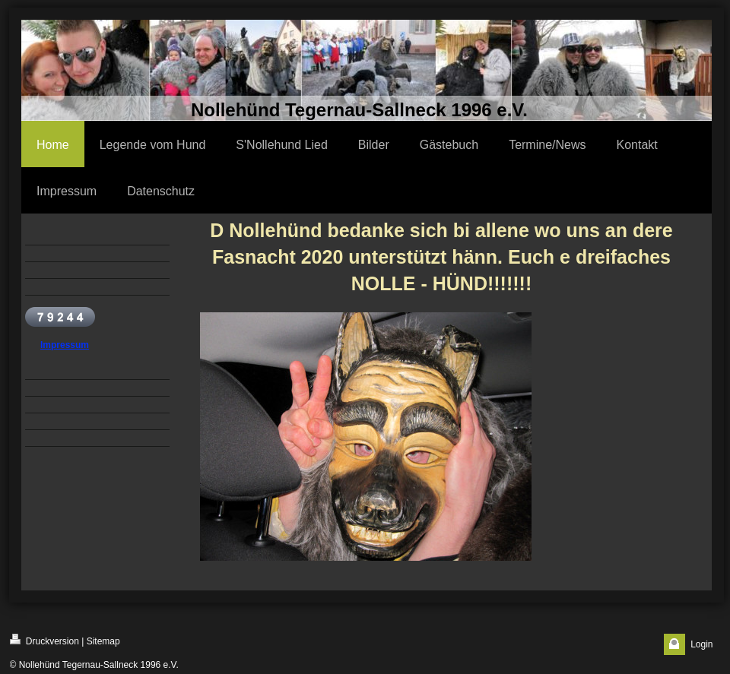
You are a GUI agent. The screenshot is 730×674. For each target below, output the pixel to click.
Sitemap (103, 641)
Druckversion (44, 640)
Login (701, 644)
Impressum (64, 345)
